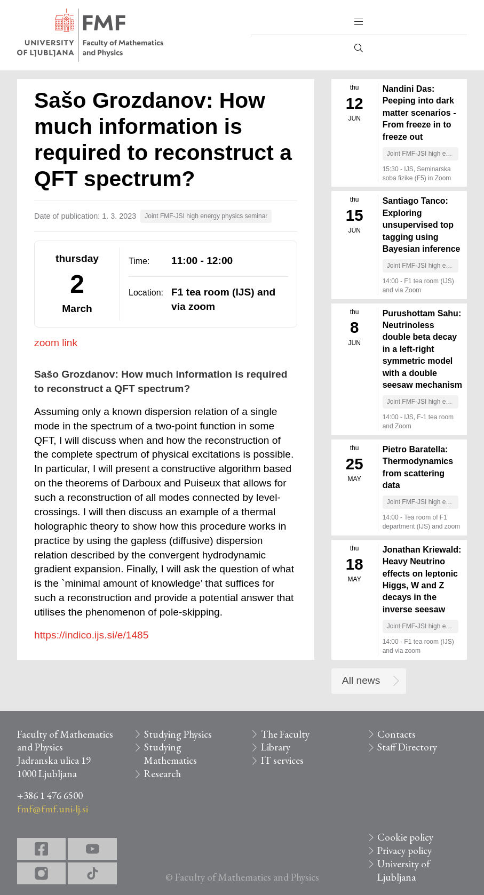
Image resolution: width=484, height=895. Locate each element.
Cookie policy (405, 837)
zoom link (55, 342)
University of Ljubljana (403, 870)
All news (361, 680)
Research (162, 773)
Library (275, 747)
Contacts (396, 734)
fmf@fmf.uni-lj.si (52, 809)
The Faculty (285, 734)
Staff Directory (407, 747)
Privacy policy (404, 850)
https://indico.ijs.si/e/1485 (91, 635)
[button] (358, 21)
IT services (282, 760)
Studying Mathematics (170, 753)
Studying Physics (178, 734)
